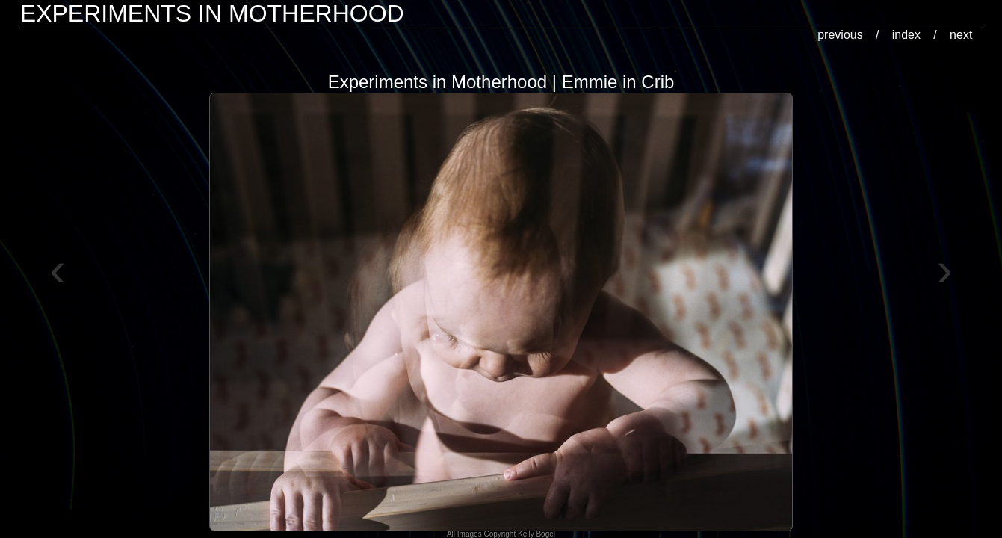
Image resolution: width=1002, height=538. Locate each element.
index (906, 34)
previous (839, 34)
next (961, 34)
